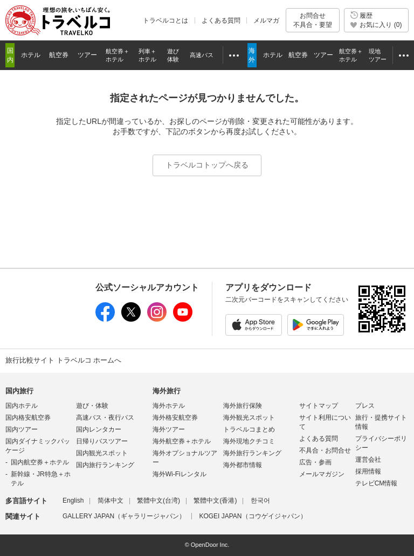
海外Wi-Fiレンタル (179, 474)
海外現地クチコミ (249, 441)
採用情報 (368, 471)
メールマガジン (321, 474)
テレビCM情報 (376, 483)
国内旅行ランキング (105, 465)
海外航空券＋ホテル (182, 441)
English (73, 500)
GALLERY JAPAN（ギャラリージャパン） (124, 516)
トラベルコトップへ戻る (207, 165)
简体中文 (110, 500)
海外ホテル (169, 405)
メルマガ (266, 20)
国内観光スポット (102, 453)
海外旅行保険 (242, 405)
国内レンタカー (98, 429)
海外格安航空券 (175, 417)
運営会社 (368, 459)
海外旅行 (167, 391)
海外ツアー (169, 429)
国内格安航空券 (28, 417)
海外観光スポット (249, 417)
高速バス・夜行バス (105, 417)
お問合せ (312, 20)
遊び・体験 (92, 405)
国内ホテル (21, 405)
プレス (365, 405)
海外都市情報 (242, 465)
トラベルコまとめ (249, 429)
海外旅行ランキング (252, 453)
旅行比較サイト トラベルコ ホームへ (63, 360)
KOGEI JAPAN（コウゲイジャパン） (252, 516)
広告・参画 (315, 462)
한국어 (260, 500)
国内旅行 (19, 391)
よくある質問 (221, 20)
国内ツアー (21, 429)
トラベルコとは (165, 20)
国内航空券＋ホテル (40, 462)
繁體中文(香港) (215, 500)
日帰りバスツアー (102, 441)
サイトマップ (318, 405)
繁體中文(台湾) (158, 500)
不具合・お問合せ (325, 450)
